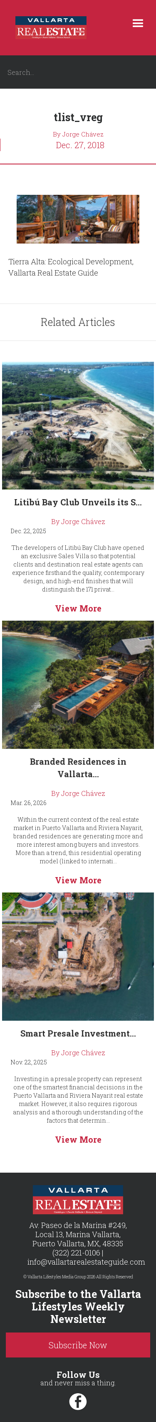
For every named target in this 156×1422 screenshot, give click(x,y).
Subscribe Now (78, 1345)
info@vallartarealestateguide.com (86, 1262)
